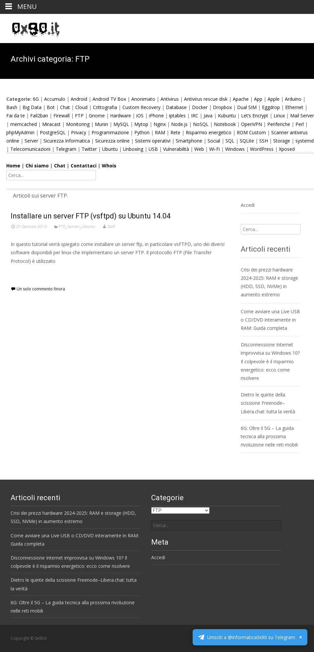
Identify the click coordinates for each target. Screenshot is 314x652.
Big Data (32, 107)
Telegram (66, 149)
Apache (241, 99)
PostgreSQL (53, 132)
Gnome (97, 115)
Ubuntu (110, 149)
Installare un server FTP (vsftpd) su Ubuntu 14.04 (90, 216)
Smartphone (189, 141)
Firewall (61, 115)
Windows (235, 149)
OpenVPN (251, 124)
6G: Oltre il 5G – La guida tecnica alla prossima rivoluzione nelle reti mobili (269, 436)
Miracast (51, 124)
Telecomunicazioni (30, 149)
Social (214, 141)
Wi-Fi (214, 149)
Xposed (287, 149)
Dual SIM (247, 107)
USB (153, 149)
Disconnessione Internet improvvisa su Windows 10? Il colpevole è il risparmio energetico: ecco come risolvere (270, 361)
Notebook (225, 124)
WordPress (262, 149)
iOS (140, 115)
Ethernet (294, 107)
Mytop (141, 124)
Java (208, 115)
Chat (65, 107)
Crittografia (105, 107)
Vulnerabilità (176, 149)
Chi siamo (37, 165)
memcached (23, 124)
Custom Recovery (141, 107)
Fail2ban (39, 115)
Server (31, 141)
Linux (279, 115)
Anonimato (143, 99)
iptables (177, 115)
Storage (281, 141)
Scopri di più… (27, 273)
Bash (11, 107)
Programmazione (110, 132)
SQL (229, 141)
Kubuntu (227, 115)
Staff (111, 226)
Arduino (293, 99)
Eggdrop (271, 107)
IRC (194, 115)
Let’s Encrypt (254, 115)
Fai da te (15, 115)
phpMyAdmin (20, 132)
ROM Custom (251, 132)
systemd (304, 141)
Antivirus (169, 99)
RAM (160, 132)
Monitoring (78, 124)
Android (79, 99)
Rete (175, 132)
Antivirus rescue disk (205, 99)
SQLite (247, 141)
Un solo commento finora (41, 289)
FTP (79, 115)
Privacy (78, 132)
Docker (200, 107)
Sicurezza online (112, 141)
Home (13, 165)
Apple (274, 99)
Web (199, 149)
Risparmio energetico (208, 132)
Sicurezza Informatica (66, 141)
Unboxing (133, 149)
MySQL (121, 124)
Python (142, 132)
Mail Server (302, 115)
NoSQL (201, 124)
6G (36, 99)
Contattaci (83, 165)
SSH (263, 141)
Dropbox (222, 107)
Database (176, 107)
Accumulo (54, 99)
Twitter (89, 149)
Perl (299, 124)
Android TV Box (109, 99)
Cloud (81, 107)
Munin (101, 124)
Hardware (120, 115)
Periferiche (278, 124)
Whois (109, 165)
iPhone (156, 115)
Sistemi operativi (152, 141)
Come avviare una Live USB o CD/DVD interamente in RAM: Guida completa (270, 319)
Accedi (248, 205)
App (258, 99)
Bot (51, 107)
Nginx (160, 124)
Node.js (179, 124)
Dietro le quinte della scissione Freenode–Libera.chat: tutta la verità (268, 402)
